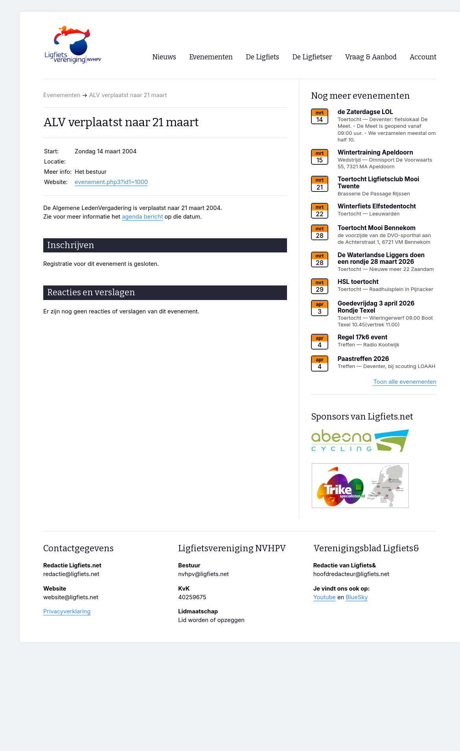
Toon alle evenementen (404, 381)
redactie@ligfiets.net (71, 574)
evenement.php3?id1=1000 (111, 182)
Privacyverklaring (66, 611)
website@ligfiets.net (70, 597)
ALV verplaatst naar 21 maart (128, 95)
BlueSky (357, 597)
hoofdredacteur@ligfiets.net (351, 574)
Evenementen (61, 95)
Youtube (324, 597)
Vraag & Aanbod (371, 57)
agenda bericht (142, 216)
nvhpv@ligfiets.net (203, 574)
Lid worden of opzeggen (211, 620)
